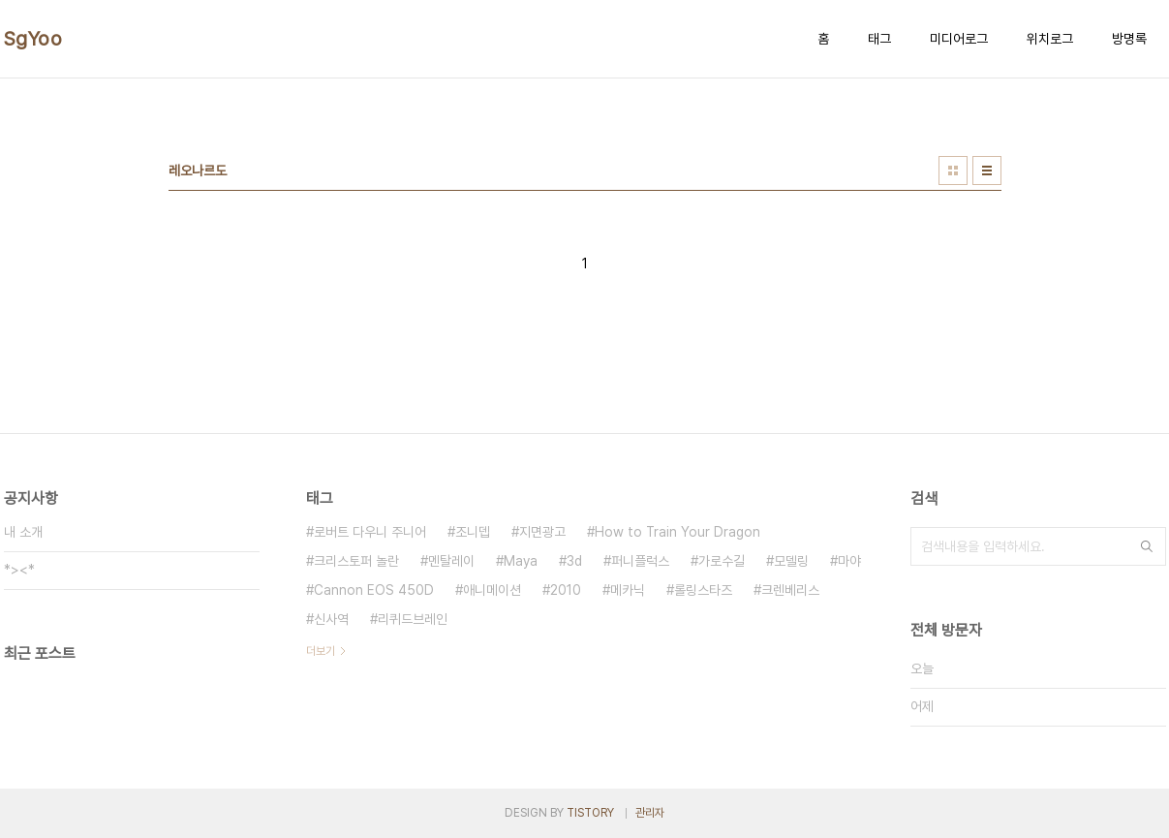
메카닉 (627, 590)
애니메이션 (492, 590)
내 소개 (23, 532)
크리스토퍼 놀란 (356, 561)
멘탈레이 (451, 561)
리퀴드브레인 (412, 619)
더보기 (320, 651)
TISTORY (590, 813)
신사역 (331, 619)
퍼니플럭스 (640, 561)
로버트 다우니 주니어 (370, 532)
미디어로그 (959, 39)
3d (574, 561)
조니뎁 (472, 532)
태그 (879, 39)
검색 (1146, 546)
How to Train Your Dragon (677, 532)
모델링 (791, 561)
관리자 (649, 813)
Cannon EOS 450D (374, 590)
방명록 (1129, 39)
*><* (19, 569)
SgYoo (33, 38)
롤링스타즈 (703, 590)
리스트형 (986, 170)
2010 (565, 590)
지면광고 (542, 532)
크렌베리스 (790, 590)
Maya (521, 561)
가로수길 (721, 561)
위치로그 (1050, 39)
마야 (849, 561)
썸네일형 (953, 170)
